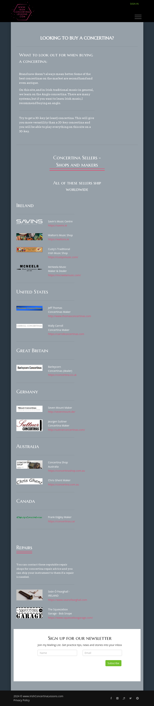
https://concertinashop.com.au (66, 470)
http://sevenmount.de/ (61, 411)
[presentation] (65, 667)
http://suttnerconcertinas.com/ (66, 429)
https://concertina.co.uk (62, 375)
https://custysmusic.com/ (63, 257)
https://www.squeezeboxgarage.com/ (70, 617)
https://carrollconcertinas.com (66, 334)
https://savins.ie (57, 225)
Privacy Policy (22, 700)
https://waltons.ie (58, 239)
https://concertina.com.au (63, 484)
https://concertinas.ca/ (61, 521)
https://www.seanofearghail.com (67, 600)
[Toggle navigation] (138, 17)
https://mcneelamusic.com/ (64, 275)
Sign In (134, 3)
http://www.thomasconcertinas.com (69, 316)
